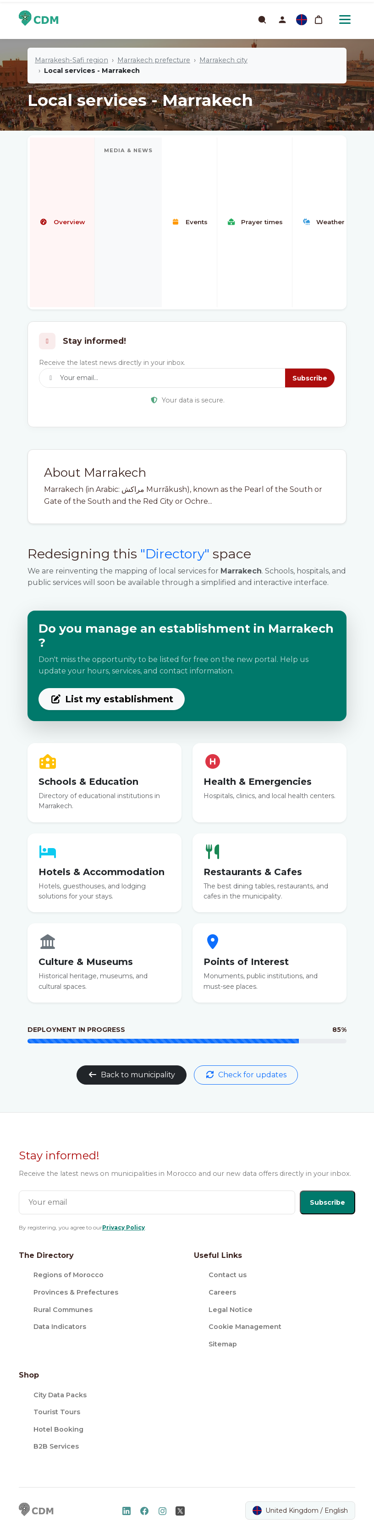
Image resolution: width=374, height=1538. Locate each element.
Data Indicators (59, 1327)
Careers (222, 1292)
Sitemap (223, 1344)
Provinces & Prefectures (75, 1292)
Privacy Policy (123, 1227)
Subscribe (309, 378)
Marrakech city (223, 60)
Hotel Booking (58, 1429)
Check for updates (245, 1074)
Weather (323, 222)
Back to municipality (131, 1074)
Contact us (228, 1275)
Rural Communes (63, 1310)
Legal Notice (231, 1310)
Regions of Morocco (68, 1275)
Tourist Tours (56, 1412)
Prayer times (254, 222)
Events (189, 222)
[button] (282, 20)
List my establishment (111, 699)
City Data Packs (60, 1395)
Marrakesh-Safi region (71, 60)
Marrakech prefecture (153, 60)
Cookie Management (245, 1327)
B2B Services (56, 1446)
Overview (62, 222)
